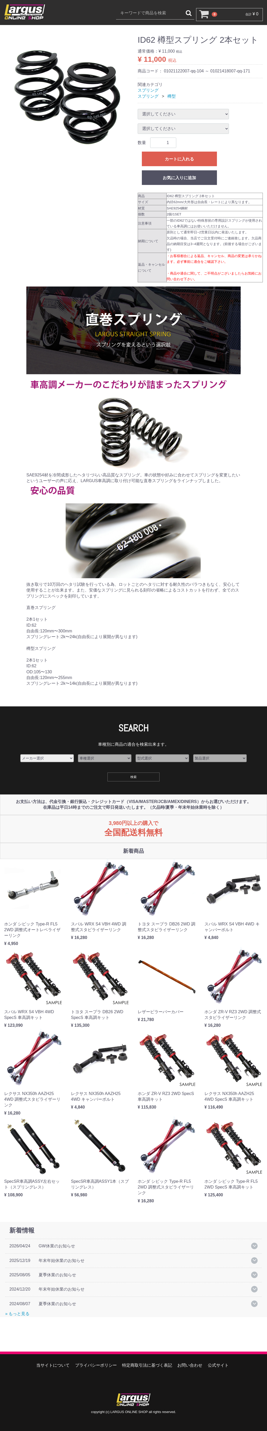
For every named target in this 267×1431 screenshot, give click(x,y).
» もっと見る (17, 1313)
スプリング (148, 90)
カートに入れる (179, 159)
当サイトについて (53, 1365)
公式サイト (218, 1365)
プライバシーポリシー (96, 1365)
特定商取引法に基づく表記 (147, 1365)
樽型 (171, 96)
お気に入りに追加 (179, 178)
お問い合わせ (189, 1365)
